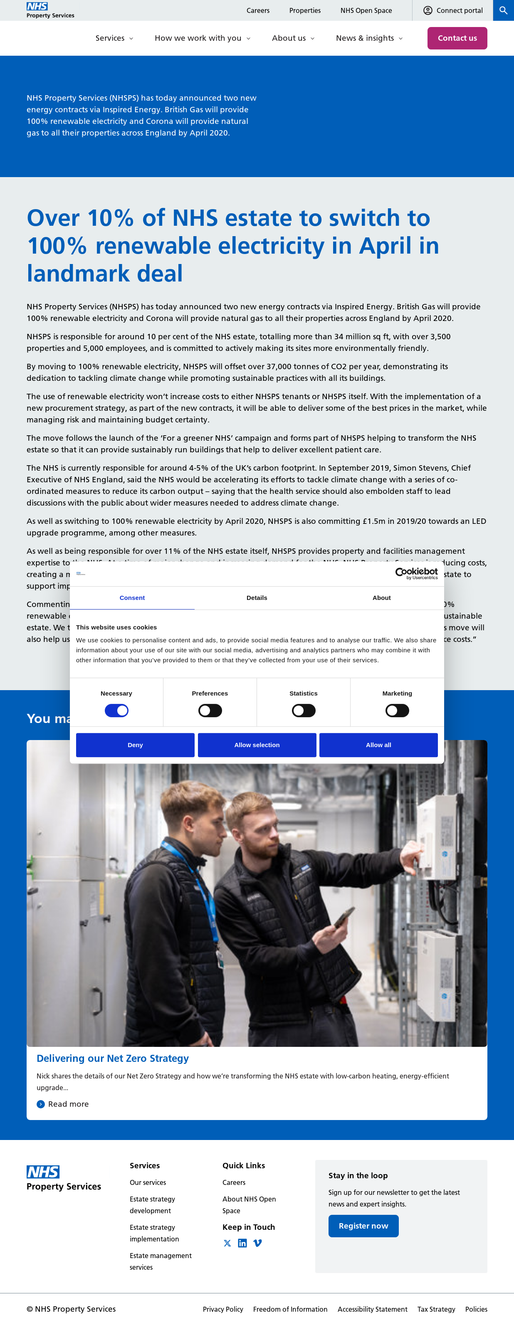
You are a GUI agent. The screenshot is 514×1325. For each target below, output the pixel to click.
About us (289, 38)
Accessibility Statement (373, 1309)
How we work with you (198, 38)
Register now (363, 1226)
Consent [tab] (132, 597)
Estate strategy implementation (154, 1233)
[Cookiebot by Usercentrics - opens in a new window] (401, 574)
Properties (305, 10)
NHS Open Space (366, 10)
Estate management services (161, 1261)
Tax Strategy (436, 1309)
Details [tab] (257, 597)
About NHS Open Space (249, 1205)
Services (110, 38)
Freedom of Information (290, 1309)
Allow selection (256, 744)
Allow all (378, 744)
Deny (135, 744)
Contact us (457, 38)
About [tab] (382, 597)
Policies (476, 1309)
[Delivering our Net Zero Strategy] (257, 930)
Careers (258, 10)
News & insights (365, 38)
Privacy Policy (223, 1309)
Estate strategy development (152, 1205)
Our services (148, 1182)
